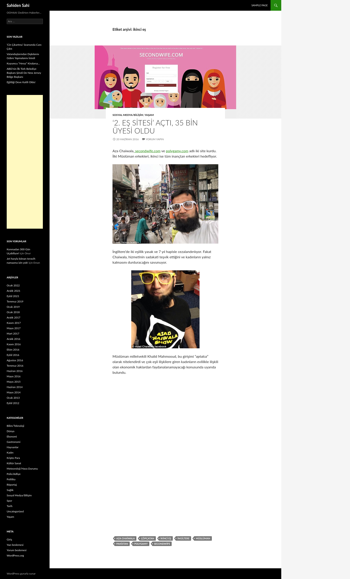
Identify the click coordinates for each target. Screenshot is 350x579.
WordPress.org (15, 555)
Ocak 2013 (13, 397)
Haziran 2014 (15, 387)
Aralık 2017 (13, 317)
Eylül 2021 (13, 296)
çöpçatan (147, 538)
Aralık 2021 (13, 290)
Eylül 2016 (13, 355)
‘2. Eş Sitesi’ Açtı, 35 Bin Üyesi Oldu (155, 126)
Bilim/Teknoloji (15, 425)
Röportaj (12, 484)
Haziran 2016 (15, 371)
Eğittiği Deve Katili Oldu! (21, 82)
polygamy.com (177, 151)
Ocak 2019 (13, 306)
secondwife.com (147, 151)
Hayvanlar (13, 447)
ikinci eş (165, 538)
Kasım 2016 (14, 344)
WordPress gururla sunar (21, 573)
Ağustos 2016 (15, 360)
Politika (11, 479)
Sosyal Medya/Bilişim (127, 115)
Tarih (9, 506)
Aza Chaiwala (125, 538)
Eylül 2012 (13, 403)
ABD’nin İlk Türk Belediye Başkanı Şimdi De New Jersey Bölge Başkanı (24, 72)
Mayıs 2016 (14, 376)
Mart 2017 (13, 333)
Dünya (10, 431)
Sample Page (259, 5)
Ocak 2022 (13, 285)
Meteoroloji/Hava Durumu (22, 468)
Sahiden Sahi (18, 5)
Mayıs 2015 (14, 381)
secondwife (162, 543)
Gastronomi (13, 441)
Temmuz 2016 (15, 365)
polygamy (141, 543)
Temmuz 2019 (15, 301)
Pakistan (122, 543)
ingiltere (183, 538)
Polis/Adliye (14, 474)
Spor (9, 500)
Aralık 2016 (13, 339)
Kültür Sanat (14, 463)
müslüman (203, 538)
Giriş (9, 539)
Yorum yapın (155, 139)
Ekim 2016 (13, 349)
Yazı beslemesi (15, 544)
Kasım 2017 (14, 322)
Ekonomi (12, 436)
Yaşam (149, 115)
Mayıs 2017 (14, 328)
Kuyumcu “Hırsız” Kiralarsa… (23, 63)
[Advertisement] (25, 162)
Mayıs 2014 (14, 392)
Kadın (10, 452)
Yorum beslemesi (17, 550)
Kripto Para (13, 458)
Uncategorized (15, 511)
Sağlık (10, 490)
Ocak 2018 (13, 312)
